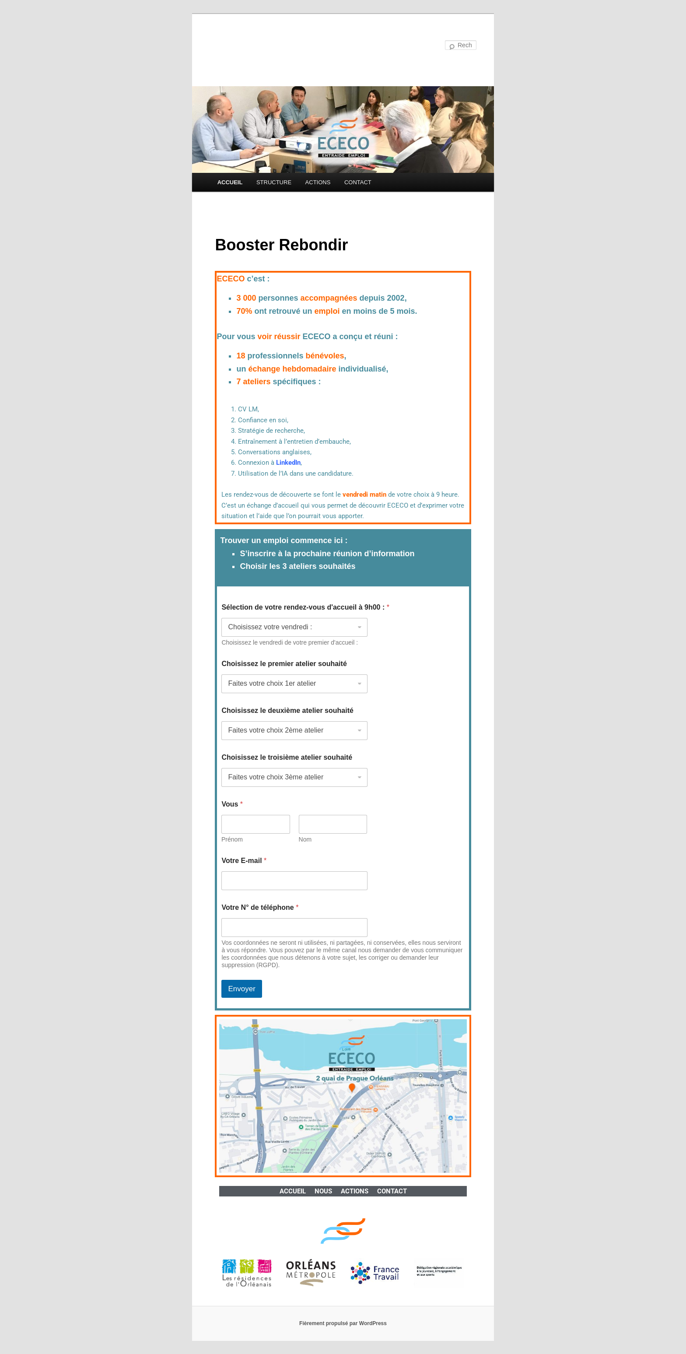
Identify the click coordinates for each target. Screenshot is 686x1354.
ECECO (238, 46)
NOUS (323, 1191)
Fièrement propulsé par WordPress (343, 1323)
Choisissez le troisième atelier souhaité (286, 757)
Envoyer (241, 989)
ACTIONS (318, 182)
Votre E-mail (243, 860)
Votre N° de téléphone (259, 907)
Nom (305, 839)
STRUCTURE (273, 182)
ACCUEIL (230, 182)
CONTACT (357, 182)
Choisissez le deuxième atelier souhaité (287, 710)
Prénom (232, 839)
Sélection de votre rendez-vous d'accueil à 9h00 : (305, 607)
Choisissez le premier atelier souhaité (283, 663)
